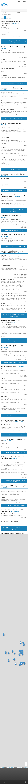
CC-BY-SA (19, 767)
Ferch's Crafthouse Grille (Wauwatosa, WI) (13, 440)
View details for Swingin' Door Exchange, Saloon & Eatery (14, 315)
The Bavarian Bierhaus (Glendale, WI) (13, 47)
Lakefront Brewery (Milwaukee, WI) (12, 123)
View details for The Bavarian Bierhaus (14, 84)
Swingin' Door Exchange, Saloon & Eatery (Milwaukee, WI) (12, 251)
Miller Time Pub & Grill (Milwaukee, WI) (13, 235)
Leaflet (3, 767)
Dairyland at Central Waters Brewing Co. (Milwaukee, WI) (13, 195)
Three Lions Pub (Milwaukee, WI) (11, 88)
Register (24, 1)
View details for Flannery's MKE (14, 230)
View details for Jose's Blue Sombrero (14, 435)
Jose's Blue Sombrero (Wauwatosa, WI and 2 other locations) (13, 421)
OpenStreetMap (10, 767)
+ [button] (26, 763)
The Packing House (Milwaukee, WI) (12, 533)
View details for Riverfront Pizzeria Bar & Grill (14, 340)
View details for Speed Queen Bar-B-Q (14, 190)
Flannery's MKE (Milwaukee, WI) (11, 215)
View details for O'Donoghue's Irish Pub (14, 505)
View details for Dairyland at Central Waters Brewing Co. (14, 210)
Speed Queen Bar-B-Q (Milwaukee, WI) (13, 174)
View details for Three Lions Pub (14, 119)
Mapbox (26, 767)
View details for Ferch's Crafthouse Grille (14, 452)
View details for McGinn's (14, 416)
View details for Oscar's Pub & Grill (14, 362)
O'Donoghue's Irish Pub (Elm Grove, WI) (13, 486)
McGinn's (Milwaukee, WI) (9, 366)
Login (18, 1)
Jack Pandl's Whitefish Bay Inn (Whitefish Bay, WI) (10, 22)
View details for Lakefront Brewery (14, 170)
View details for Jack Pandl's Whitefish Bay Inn (14, 41)
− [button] (26, 765)
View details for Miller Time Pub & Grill (14, 247)
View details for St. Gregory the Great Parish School (14, 480)
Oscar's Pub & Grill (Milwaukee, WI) (12, 346)
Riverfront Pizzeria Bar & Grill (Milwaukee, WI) (10, 321)
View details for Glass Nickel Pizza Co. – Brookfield (14, 528)
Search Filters (6, 10)
